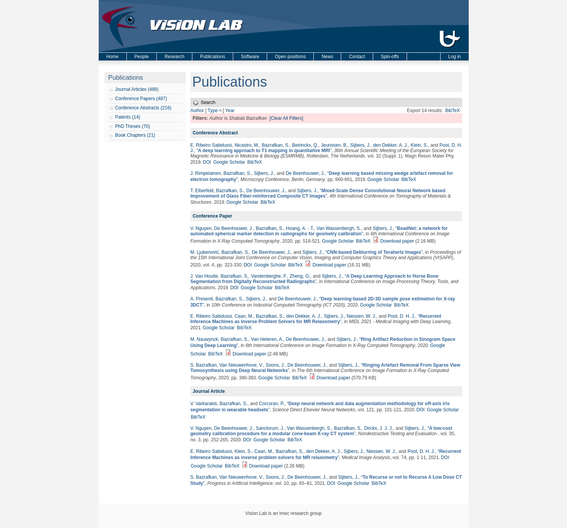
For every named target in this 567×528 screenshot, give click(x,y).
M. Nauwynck (204, 339)
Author (197, 110)
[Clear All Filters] (286, 118)
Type (213, 110)
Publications (212, 56)
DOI (207, 162)
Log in (454, 56)
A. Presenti (201, 299)
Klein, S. (419, 145)
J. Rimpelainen (205, 173)
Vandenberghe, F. (269, 276)
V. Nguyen (201, 228)
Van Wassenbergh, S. (338, 228)
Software (250, 56)
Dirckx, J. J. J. (378, 428)
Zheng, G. (299, 276)
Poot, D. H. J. (401, 316)
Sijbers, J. (360, 145)
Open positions (290, 56)
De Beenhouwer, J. (305, 173)
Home (112, 56)
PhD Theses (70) (132, 126)
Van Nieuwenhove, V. (241, 365)
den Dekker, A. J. (390, 145)
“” (264, 150)
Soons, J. (275, 365)
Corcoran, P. (271, 403)
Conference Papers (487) (141, 98)
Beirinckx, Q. (305, 145)
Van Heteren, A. (267, 339)
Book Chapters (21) (135, 135)
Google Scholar (229, 162)
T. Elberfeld (202, 190)
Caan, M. (243, 316)
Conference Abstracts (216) (143, 108)
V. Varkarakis (203, 403)
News (327, 56)
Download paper (397, 241)
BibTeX (452, 110)
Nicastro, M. (246, 145)
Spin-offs (390, 56)
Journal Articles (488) (137, 89)
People (142, 56)
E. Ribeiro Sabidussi (211, 145)
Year (229, 110)
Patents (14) (127, 117)
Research (174, 56)
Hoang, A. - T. (300, 228)
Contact (357, 56)
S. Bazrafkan (203, 365)
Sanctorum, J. (270, 428)
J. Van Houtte (204, 276)
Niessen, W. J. (361, 316)
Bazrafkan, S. (275, 145)
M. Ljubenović (204, 252)
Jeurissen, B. (334, 145)
